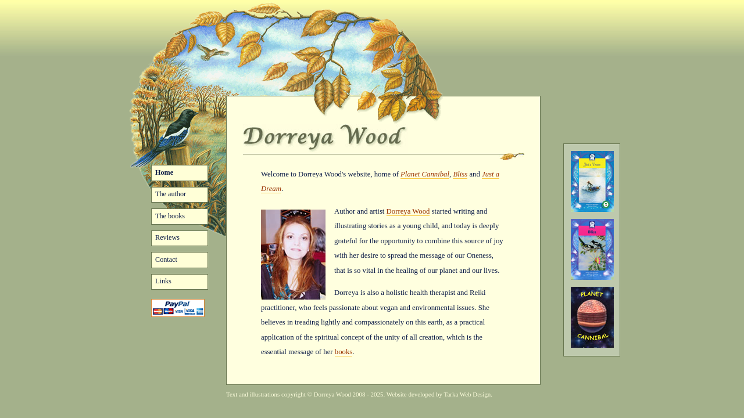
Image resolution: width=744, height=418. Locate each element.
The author (170, 194)
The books (170, 216)
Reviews (167, 237)
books (343, 352)
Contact (166, 259)
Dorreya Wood (408, 211)
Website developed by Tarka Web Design (439, 394)
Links (163, 281)
